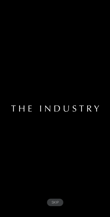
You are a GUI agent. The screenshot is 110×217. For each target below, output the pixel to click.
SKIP (55, 202)
